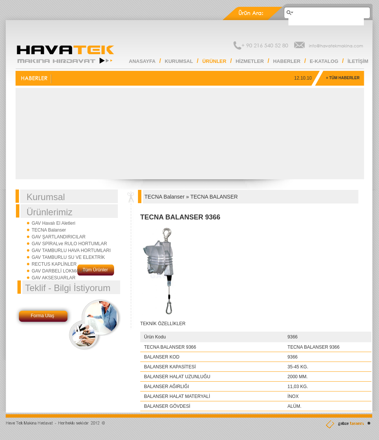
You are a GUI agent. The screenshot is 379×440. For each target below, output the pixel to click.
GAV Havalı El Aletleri (53, 223)
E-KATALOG (324, 61)
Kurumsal (46, 197)
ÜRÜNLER (214, 61)
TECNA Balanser (48, 230)
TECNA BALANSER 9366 (180, 217)
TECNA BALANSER (214, 197)
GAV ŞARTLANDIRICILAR (58, 237)
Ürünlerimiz (49, 212)
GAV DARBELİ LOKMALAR (59, 271)
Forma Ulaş (42, 315)
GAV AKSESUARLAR (53, 277)
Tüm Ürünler (95, 269)
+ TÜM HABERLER (343, 78)
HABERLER (286, 61)
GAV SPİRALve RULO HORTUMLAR (69, 243)
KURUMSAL (179, 61)
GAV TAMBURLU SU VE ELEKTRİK (68, 257)
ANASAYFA (142, 61)
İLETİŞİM (358, 61)
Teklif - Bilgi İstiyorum (67, 288)
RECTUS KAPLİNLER (54, 264)
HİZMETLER (250, 61)
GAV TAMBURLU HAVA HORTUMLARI (71, 250)
